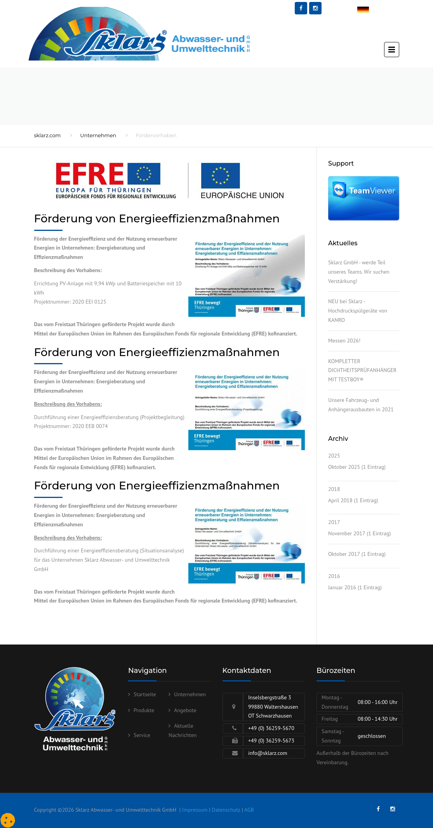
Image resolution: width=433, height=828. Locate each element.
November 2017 (346, 533)
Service (142, 735)
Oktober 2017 (344, 553)
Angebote (185, 710)
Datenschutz (226, 809)
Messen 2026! (344, 340)
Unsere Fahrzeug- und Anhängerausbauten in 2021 (361, 405)
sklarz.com (47, 135)
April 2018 (340, 500)
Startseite (145, 694)
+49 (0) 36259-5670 (271, 728)
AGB (249, 809)
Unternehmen (98, 135)
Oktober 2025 (344, 466)
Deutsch (366, 10)
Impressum (195, 809)
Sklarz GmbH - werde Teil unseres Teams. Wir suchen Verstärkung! (359, 272)
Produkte (144, 710)
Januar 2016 (342, 587)
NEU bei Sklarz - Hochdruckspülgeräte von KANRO (357, 310)
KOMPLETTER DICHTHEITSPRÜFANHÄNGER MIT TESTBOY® (362, 370)
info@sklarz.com (267, 752)
